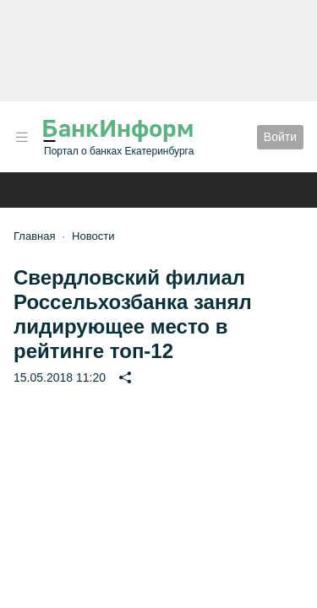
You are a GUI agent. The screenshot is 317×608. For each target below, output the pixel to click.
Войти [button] (280, 137)
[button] (22, 137)
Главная (34, 236)
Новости (93, 236)
